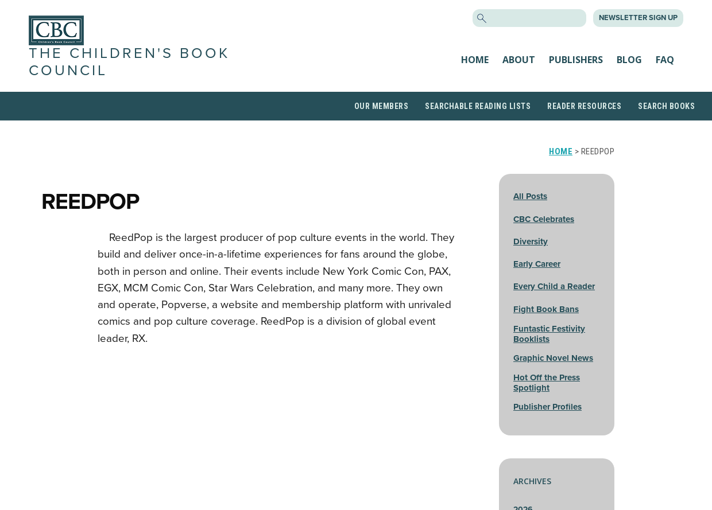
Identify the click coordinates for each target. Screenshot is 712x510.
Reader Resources (584, 106)
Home (475, 59)
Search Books (666, 106)
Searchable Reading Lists (478, 106)
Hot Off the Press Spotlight (546, 382)
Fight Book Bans (546, 309)
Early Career (536, 264)
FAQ (665, 59)
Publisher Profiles (547, 407)
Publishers (576, 59)
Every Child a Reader (554, 286)
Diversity (530, 241)
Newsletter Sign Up (638, 17)
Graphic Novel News (553, 358)
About (518, 59)
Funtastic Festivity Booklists (549, 334)
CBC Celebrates (543, 219)
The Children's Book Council (129, 62)
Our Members (381, 106)
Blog (629, 59)
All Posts (530, 196)
